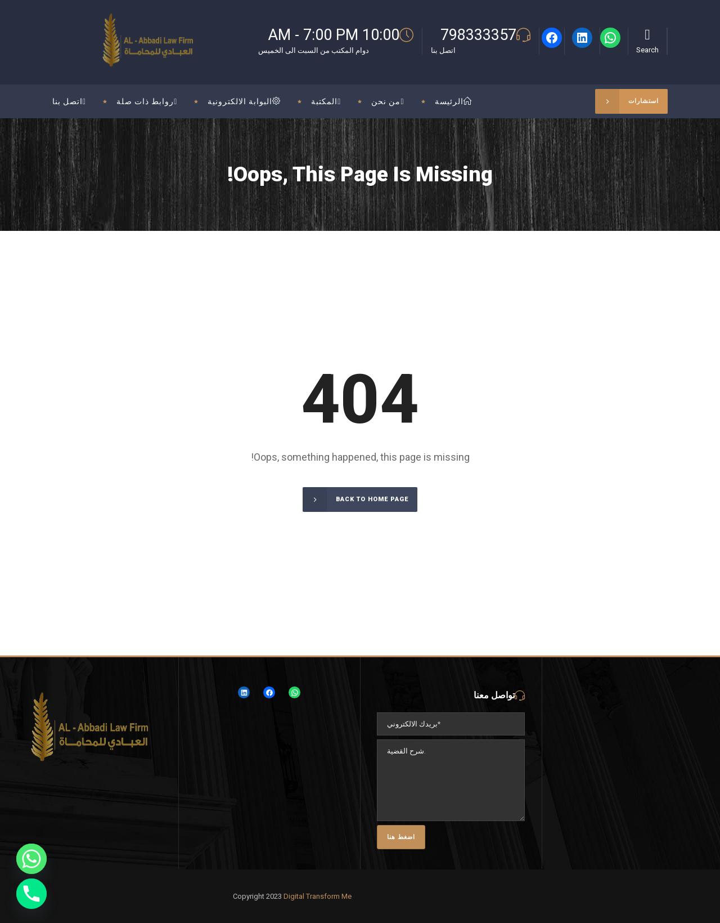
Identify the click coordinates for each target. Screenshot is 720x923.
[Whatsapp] (31, 859)
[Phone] (31, 894)
